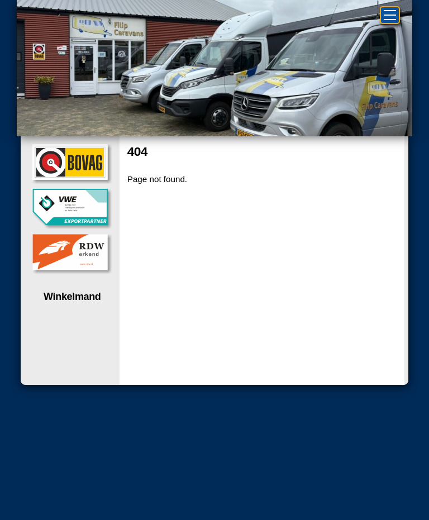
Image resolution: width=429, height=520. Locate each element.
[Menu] (390, 15)
